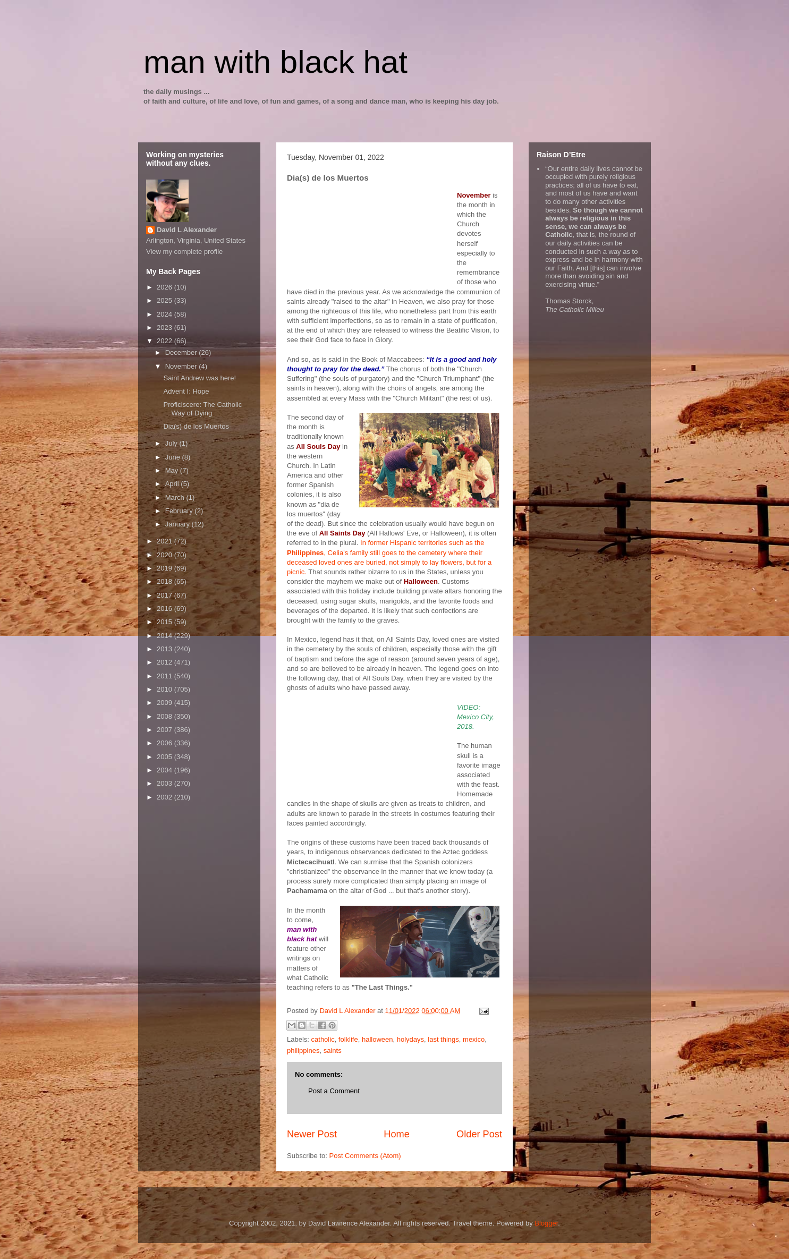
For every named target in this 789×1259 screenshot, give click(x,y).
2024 (165, 314)
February (180, 511)
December (182, 352)
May (172, 470)
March (175, 497)
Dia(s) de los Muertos (196, 426)
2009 (165, 703)
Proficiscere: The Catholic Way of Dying (202, 409)
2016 (165, 609)
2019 (165, 568)
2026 (165, 287)
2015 (165, 622)
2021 (165, 541)
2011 (165, 676)
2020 (165, 555)
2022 (165, 341)
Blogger (546, 1223)
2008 (165, 716)
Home (397, 1134)
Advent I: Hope (186, 391)
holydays (410, 1039)
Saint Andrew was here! (199, 378)
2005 (165, 757)
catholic (323, 1039)
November (182, 366)
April (173, 484)
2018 (165, 581)
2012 (165, 662)
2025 (165, 300)
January (178, 524)
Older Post (479, 1134)
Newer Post (312, 1134)
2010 (165, 689)
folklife (348, 1039)
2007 (165, 730)
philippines (303, 1050)
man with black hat (275, 62)
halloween (377, 1039)
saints (333, 1050)
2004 (165, 770)
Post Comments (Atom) (365, 1156)
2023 (165, 327)
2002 (165, 797)
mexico (474, 1039)
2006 (165, 743)
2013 (165, 649)
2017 (165, 595)
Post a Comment (334, 1091)
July (172, 443)
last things (443, 1039)
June (173, 457)
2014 (165, 636)
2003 (165, 783)
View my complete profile (184, 252)
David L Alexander (187, 230)
